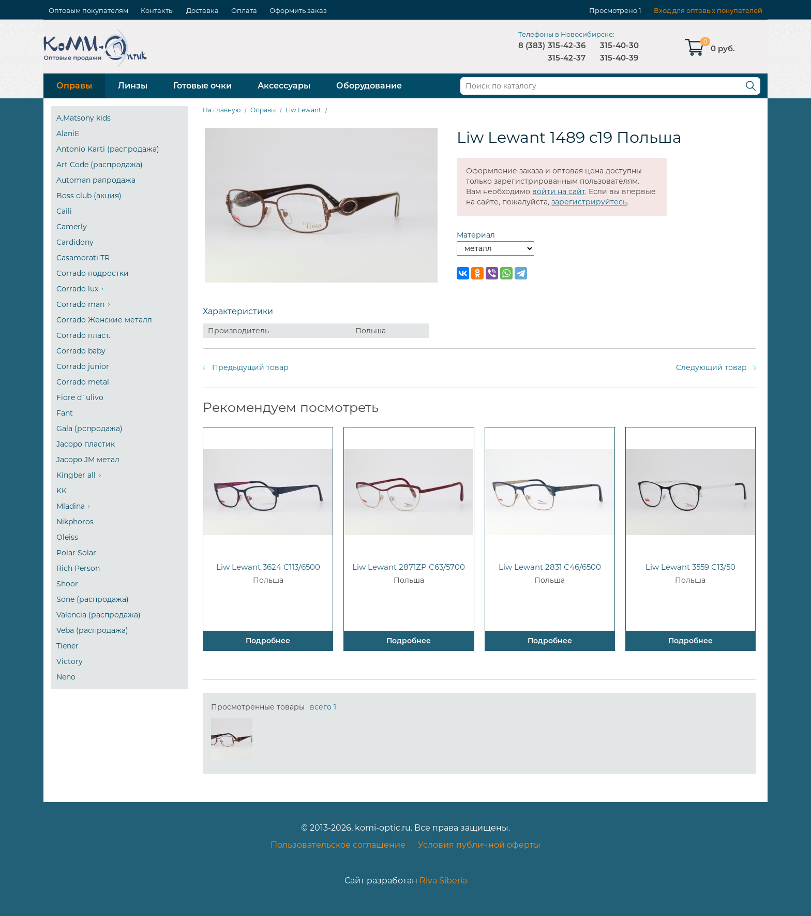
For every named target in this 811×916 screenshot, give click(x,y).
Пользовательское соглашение (338, 845)
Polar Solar (76, 552)
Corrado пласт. (83, 335)
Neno (66, 677)
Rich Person (78, 568)
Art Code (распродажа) (99, 164)
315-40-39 (619, 58)
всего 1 (323, 707)
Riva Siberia (443, 880)
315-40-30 (619, 45)
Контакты (157, 10)
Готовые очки (202, 86)
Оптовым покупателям (88, 10)
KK (61, 490)
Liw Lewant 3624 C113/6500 (268, 567)
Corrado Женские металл (104, 319)
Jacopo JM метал (87, 459)
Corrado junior (82, 366)
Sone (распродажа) (92, 599)
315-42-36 (566, 45)
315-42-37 (566, 58)
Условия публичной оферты (479, 845)
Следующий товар (711, 367)
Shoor (67, 583)
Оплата (244, 10)
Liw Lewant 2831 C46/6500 (550, 567)
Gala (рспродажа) (89, 428)
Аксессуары (284, 86)
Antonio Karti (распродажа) (107, 149)
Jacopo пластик (85, 444)
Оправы (74, 86)
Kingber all (76, 475)
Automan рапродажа (96, 180)
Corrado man (80, 304)
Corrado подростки (92, 273)
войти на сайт (558, 191)
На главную (222, 110)
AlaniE (67, 133)
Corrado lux (77, 288)
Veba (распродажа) (92, 630)
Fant (64, 413)
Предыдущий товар (250, 367)
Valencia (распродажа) (98, 614)
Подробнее (268, 640)
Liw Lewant (303, 110)
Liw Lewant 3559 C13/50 (690, 567)
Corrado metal (82, 382)
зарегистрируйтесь (589, 201)
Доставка (202, 10)
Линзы (132, 86)
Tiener (67, 646)
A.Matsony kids (83, 118)
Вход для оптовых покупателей (708, 10)
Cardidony (75, 242)
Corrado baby (81, 351)
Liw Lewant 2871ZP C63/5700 (408, 567)
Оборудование (369, 86)
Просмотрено (613, 10)
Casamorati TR (83, 257)
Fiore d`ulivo (79, 397)
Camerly (71, 226)
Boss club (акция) (89, 195)
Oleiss (67, 537)
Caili (64, 211)
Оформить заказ (298, 10)
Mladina (70, 506)
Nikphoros (75, 521)
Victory (69, 661)
